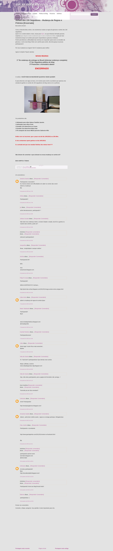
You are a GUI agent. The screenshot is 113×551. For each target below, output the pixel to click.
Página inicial (42, 548)
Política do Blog (43, 13)
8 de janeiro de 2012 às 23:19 (26, 420)
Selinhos (59, 13)
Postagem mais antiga (61, 548)
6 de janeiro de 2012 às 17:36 (26, 202)
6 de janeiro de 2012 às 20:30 (26, 251)
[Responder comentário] (33, 232)
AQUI (42, 33)
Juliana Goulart (24, 218)
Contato (35, 13)
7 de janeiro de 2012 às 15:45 (26, 338)
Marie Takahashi (25, 308)
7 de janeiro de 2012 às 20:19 (26, 351)
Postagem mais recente (22, 548)
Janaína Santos (24, 178)
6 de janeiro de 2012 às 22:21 (26, 273)
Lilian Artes (23, 297)
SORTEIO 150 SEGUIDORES (29, 167)
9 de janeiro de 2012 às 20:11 (26, 443)
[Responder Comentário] (41, 178)
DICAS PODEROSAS (30, 4)
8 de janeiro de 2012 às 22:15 (26, 409)
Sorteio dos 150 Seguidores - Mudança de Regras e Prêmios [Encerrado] (38, 21)
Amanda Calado (24, 414)
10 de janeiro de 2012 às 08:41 (26, 461)
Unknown (23, 398)
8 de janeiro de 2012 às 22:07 (26, 393)
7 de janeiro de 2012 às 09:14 (26, 303)
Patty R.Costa (24, 278)
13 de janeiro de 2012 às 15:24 (26, 489)
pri (20, 207)
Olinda (22, 196)
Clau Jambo (23, 425)
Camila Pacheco (25, 332)
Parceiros (52, 13)
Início (17, 13)
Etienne (22, 494)
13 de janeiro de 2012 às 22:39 (26, 501)
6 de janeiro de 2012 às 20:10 (26, 240)
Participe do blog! (26, 13)
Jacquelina (23, 245)
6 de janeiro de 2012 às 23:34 (26, 292)
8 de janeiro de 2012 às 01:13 (26, 380)
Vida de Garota (24, 356)
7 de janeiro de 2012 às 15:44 (26, 327)
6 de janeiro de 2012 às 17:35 (26, 191)
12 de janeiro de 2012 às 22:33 (26, 476)
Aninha (22, 256)
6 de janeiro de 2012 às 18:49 (26, 227)
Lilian (21, 343)
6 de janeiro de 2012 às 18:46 (26, 213)
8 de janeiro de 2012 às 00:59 (26, 369)
